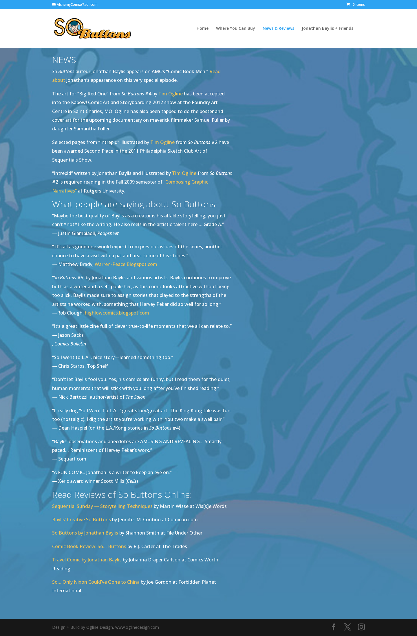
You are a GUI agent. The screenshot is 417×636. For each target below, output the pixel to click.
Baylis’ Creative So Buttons (81, 519)
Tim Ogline (170, 93)
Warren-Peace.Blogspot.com (126, 264)
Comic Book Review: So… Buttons (89, 546)
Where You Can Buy (235, 28)
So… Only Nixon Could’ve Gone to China (96, 582)
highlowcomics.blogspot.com (117, 313)
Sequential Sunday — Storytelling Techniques (102, 506)
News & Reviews (278, 28)
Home (203, 28)
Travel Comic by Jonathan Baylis (87, 559)
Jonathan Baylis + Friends (327, 28)
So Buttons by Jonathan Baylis (85, 533)
